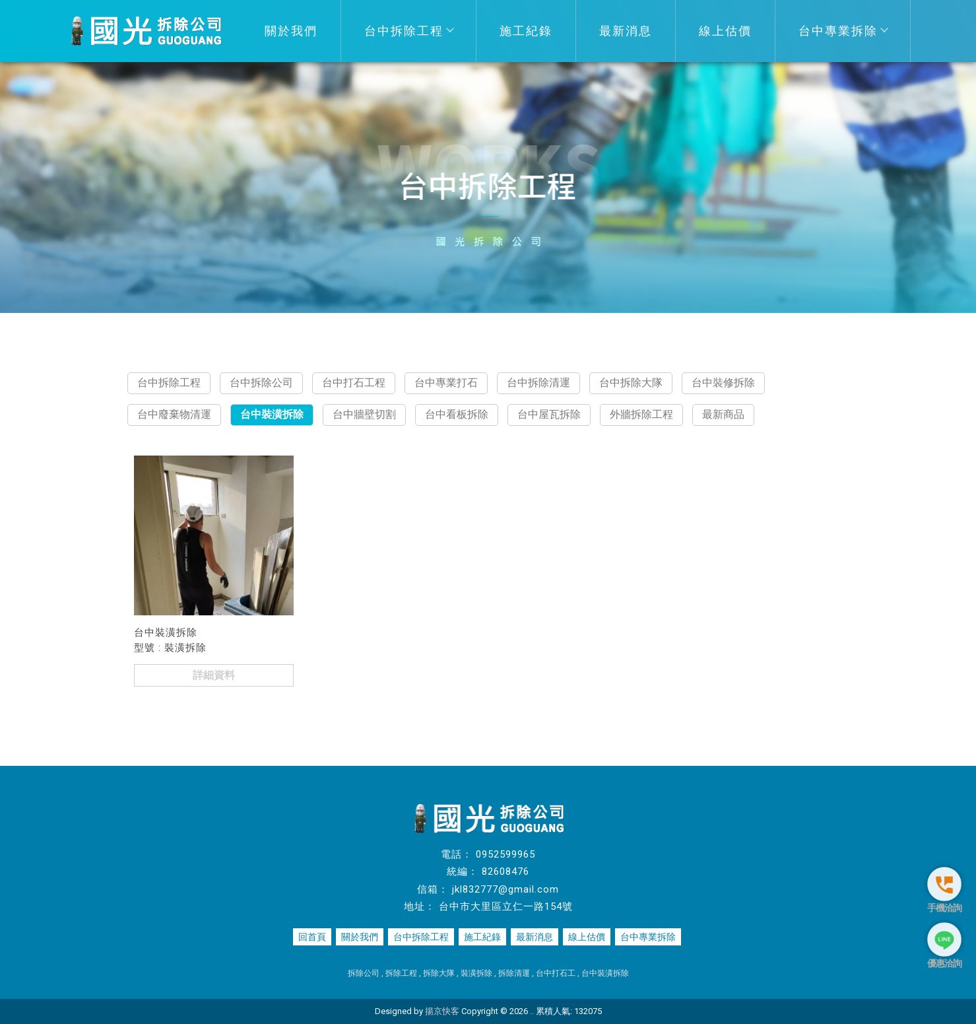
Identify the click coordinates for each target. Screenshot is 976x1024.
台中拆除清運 (538, 382)
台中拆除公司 (261, 382)
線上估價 (725, 31)
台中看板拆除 (456, 414)
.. (532, 1011)
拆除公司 (363, 973)
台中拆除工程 (408, 31)
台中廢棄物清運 (174, 414)
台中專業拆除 (842, 31)
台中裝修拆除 (723, 382)
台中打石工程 (353, 382)
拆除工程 (401, 973)
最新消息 (625, 31)
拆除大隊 (439, 973)
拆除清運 (514, 973)
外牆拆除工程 (641, 414)
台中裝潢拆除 (272, 414)
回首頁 (312, 937)
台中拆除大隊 (631, 382)
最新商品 (723, 414)
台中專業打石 (446, 382)
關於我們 (291, 31)
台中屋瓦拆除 (549, 414)
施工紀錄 (526, 31)
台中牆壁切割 (364, 414)
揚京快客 (442, 1011)
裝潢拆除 (476, 973)
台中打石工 (555, 973)
